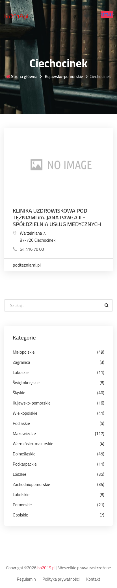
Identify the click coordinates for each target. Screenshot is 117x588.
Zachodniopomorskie (31, 484)
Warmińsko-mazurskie (33, 444)
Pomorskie (22, 505)
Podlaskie (21, 423)
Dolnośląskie (24, 454)
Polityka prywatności (60, 579)
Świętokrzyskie (26, 383)
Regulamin (26, 579)
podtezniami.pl (27, 265)
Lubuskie (21, 372)
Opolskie (20, 515)
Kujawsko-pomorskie (63, 77)
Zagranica (21, 362)
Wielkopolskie (25, 413)
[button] (107, 14)
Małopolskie (23, 352)
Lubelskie (21, 494)
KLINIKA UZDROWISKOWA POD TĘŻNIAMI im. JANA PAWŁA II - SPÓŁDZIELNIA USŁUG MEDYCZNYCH (57, 217)
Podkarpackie (25, 464)
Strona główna (21, 77)
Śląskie (19, 393)
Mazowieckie (24, 433)
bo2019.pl (16, 16)
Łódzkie (19, 474)
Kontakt (93, 579)
